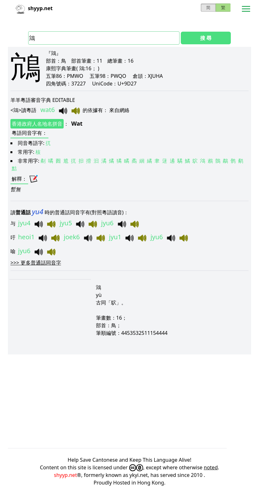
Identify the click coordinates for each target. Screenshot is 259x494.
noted (211, 467)
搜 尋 (206, 37)
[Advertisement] (129, 401)
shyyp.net (65, 475)
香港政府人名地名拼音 (37, 123)
